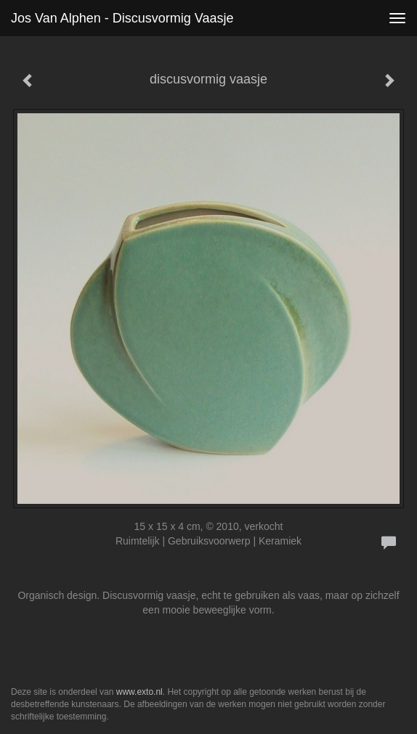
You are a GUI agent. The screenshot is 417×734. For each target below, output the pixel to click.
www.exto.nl (139, 692)
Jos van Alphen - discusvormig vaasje (122, 18)
